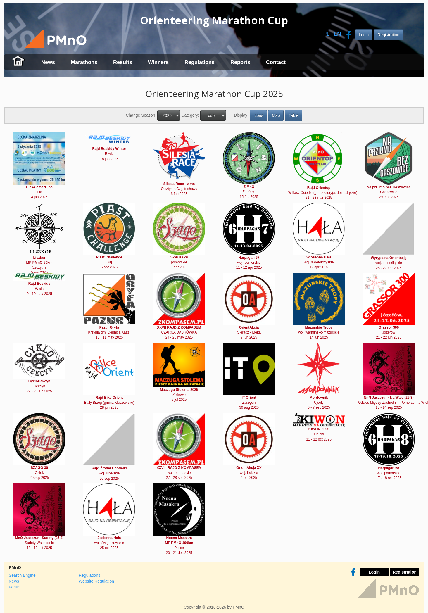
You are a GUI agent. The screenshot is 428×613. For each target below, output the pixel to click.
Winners (158, 62)
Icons (258, 115)
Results (122, 62)
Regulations (199, 62)
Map (276, 115)
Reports (240, 62)
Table (293, 115)
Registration (388, 34)
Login (364, 34)
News (48, 62)
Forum (14, 587)
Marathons (84, 62)
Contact (276, 62)
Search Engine (22, 575)
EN (337, 34)
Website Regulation (96, 581)
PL (326, 34)
